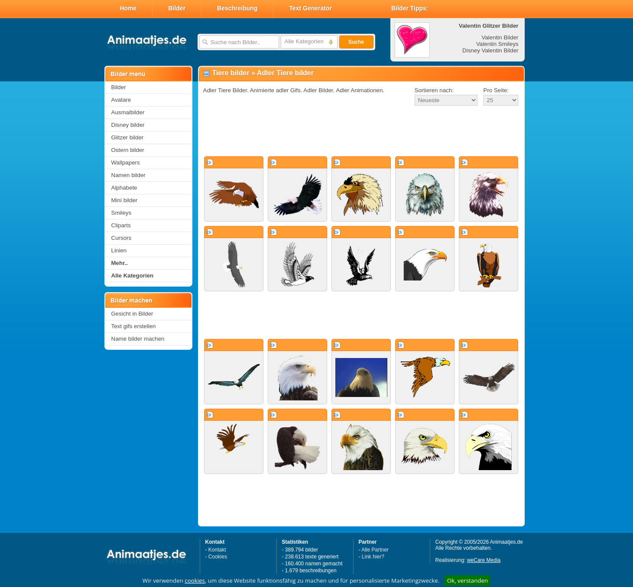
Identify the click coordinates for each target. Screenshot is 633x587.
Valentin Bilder (500, 37)
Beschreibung (237, 8)
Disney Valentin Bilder (490, 50)
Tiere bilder (231, 73)
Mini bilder (124, 200)
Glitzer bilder (127, 137)
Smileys (121, 213)
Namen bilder (128, 175)
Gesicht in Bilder (132, 313)
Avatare (121, 100)
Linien (119, 250)
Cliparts (121, 225)
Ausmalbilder (128, 112)
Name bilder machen (138, 338)
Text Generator (310, 8)
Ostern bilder (127, 150)
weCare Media (483, 560)
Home (128, 8)
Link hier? (373, 557)
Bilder (176, 8)
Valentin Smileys (497, 44)
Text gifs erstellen (133, 326)
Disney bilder (128, 125)
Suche (356, 42)
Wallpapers (125, 162)
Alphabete (124, 187)
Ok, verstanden (467, 580)
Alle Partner (375, 550)
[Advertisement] (361, 131)
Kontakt (217, 550)
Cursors (121, 238)
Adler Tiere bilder (285, 73)
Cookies (217, 557)
